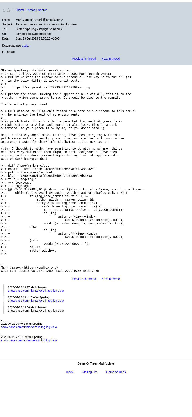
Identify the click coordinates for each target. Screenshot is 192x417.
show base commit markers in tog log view (36, 329)
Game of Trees (116, 410)
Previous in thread (84, 58)
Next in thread (111, 58)
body (25, 45)
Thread (30, 10)
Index (20, 10)
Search (42, 10)
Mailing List (89, 410)
